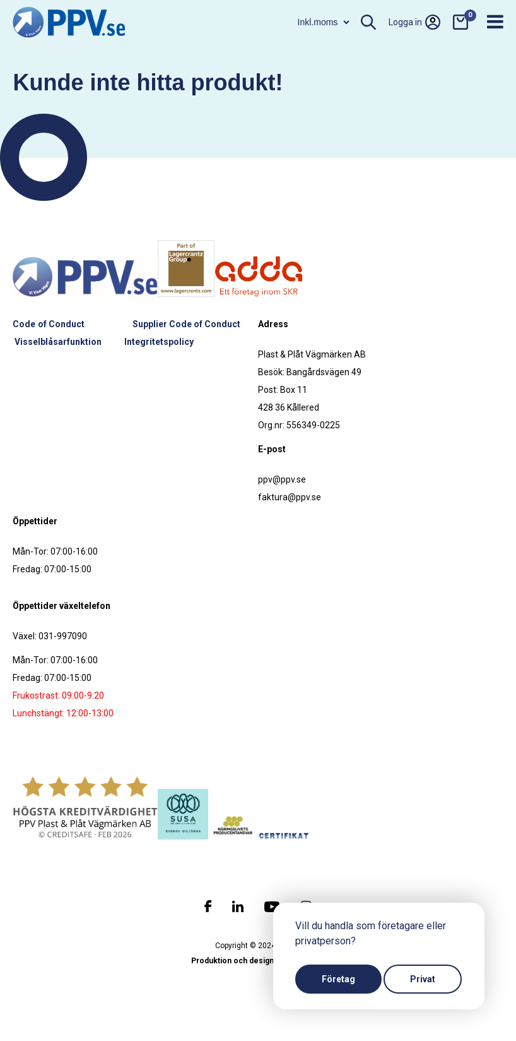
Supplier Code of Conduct (186, 324)
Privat (422, 979)
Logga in (414, 22)
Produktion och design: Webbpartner (258, 960)
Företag (338, 979)
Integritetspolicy (159, 342)
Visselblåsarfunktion (58, 342)
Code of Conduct (48, 324)
